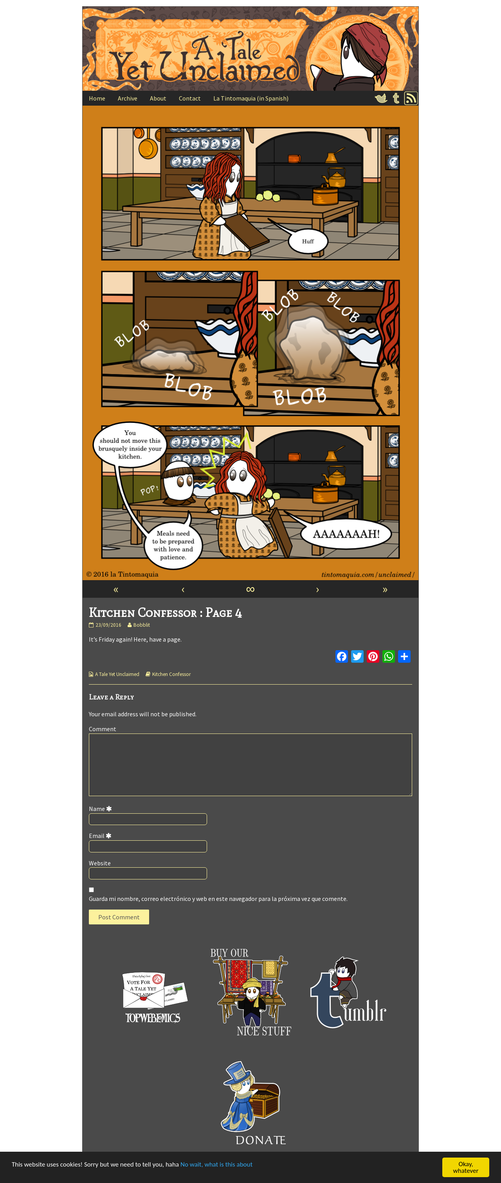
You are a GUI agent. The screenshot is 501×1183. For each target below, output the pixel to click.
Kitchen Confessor (171, 674)
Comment (102, 729)
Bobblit (141, 625)
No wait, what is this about (216, 1164)
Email (101, 836)
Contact (190, 98)
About (158, 98)
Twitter (381, 98)
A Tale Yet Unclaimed (117, 674)
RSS (411, 98)
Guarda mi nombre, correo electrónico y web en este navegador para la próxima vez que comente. (218, 899)
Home (97, 98)
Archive (127, 98)
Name (102, 809)
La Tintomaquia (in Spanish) (250, 98)
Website (100, 863)
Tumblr (396, 98)
